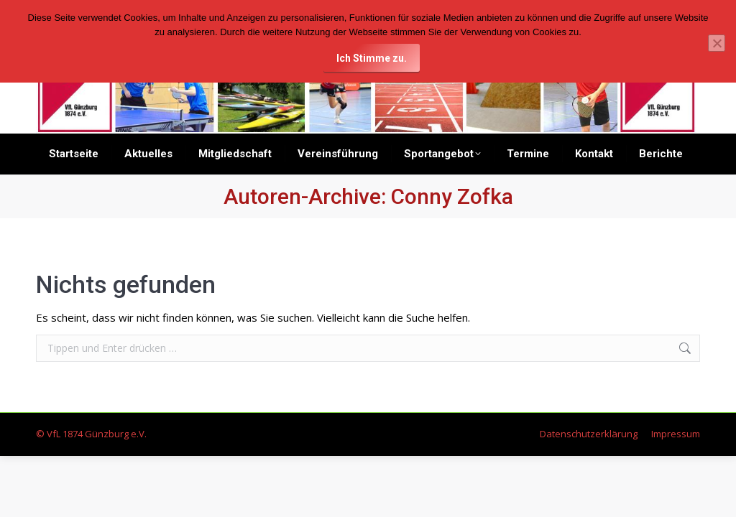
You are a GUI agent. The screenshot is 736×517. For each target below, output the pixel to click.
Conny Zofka (452, 196)
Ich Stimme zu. (371, 58)
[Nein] (716, 43)
